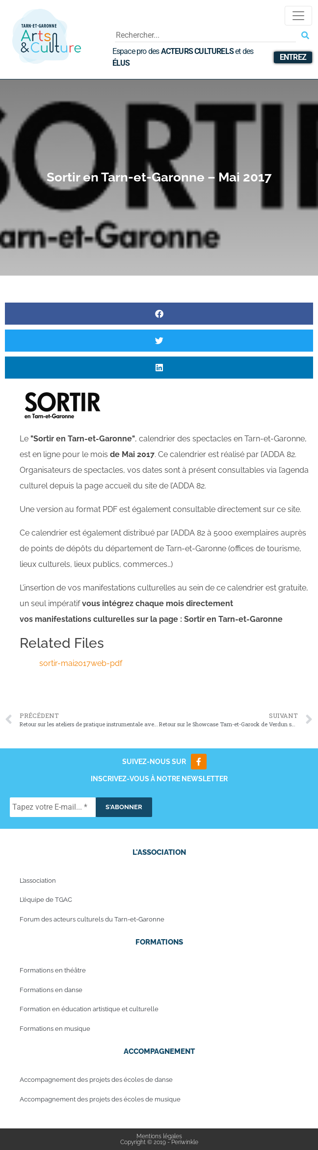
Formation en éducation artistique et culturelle (89, 1009)
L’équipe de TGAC (46, 899)
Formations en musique (55, 1028)
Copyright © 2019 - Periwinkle (159, 1142)
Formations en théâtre (53, 970)
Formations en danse (51, 990)
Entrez (293, 57)
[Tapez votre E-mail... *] (53, 807)
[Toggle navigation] (298, 16)
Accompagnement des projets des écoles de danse (96, 1079)
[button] (159, 314)
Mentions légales (159, 1136)
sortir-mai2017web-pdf (80, 663)
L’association (38, 880)
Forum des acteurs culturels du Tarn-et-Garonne (92, 919)
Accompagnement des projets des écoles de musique (100, 1099)
